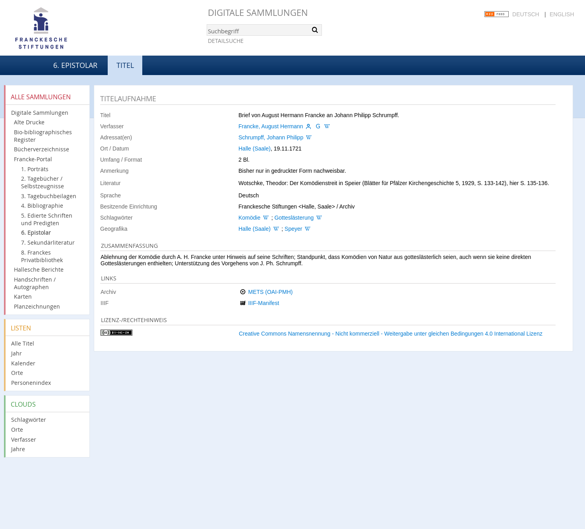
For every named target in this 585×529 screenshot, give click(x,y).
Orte (17, 372)
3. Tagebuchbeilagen (48, 196)
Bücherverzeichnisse (41, 149)
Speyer (293, 229)
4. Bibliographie (42, 205)
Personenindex (31, 382)
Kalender (23, 363)
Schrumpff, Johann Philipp (270, 137)
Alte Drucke (29, 122)
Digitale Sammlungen (258, 12)
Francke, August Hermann (270, 126)
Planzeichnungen (37, 306)
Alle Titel (22, 343)
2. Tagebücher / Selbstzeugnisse (42, 182)
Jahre (18, 449)
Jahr (16, 353)
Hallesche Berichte (39, 269)
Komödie (249, 217)
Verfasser (23, 439)
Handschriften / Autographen (35, 283)
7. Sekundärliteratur (48, 242)
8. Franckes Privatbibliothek (42, 256)
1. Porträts (34, 169)
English (562, 14)
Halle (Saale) (254, 148)
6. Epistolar (75, 65)
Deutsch (525, 14)
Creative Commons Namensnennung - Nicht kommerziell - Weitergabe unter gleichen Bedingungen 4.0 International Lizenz (390, 333)
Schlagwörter (28, 419)
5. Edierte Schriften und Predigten (46, 219)
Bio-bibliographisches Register (43, 135)
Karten (23, 296)
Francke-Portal (33, 159)
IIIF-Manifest (263, 303)
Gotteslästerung (294, 217)
